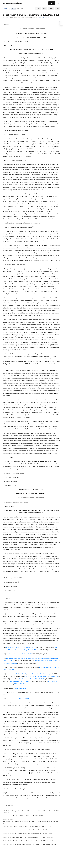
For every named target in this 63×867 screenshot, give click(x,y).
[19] (5, 779)
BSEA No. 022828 (40, 679)
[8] (5, 674)
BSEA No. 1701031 (26, 654)
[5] (5, 654)
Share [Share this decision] (51, 8)
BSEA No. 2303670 (27, 647)
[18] (5, 768)
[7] (5, 667)
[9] (5, 688)
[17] (5, 754)
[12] (5, 703)
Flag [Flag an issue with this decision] (57, 8)
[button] (62, 23)
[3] (5, 628)
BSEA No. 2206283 (33, 650)
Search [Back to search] (5, 8)
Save (38, 8)
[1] (5, 602)
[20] (5, 789)
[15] (5, 738)
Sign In (52, 3)
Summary (6, 24)
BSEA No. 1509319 (8, 660)
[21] (5, 793)
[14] (5, 721)
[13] (5, 712)
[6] (5, 658)
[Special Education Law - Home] (13, 3)
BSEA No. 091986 (52, 676)
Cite (44, 8)
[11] (5, 699)
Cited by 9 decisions (45, 17)
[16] (5, 749)
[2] (5, 614)
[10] (5, 692)
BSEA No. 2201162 (11, 663)
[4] (5, 647)
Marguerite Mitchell (19, 17)
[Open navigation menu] (58, 3)
